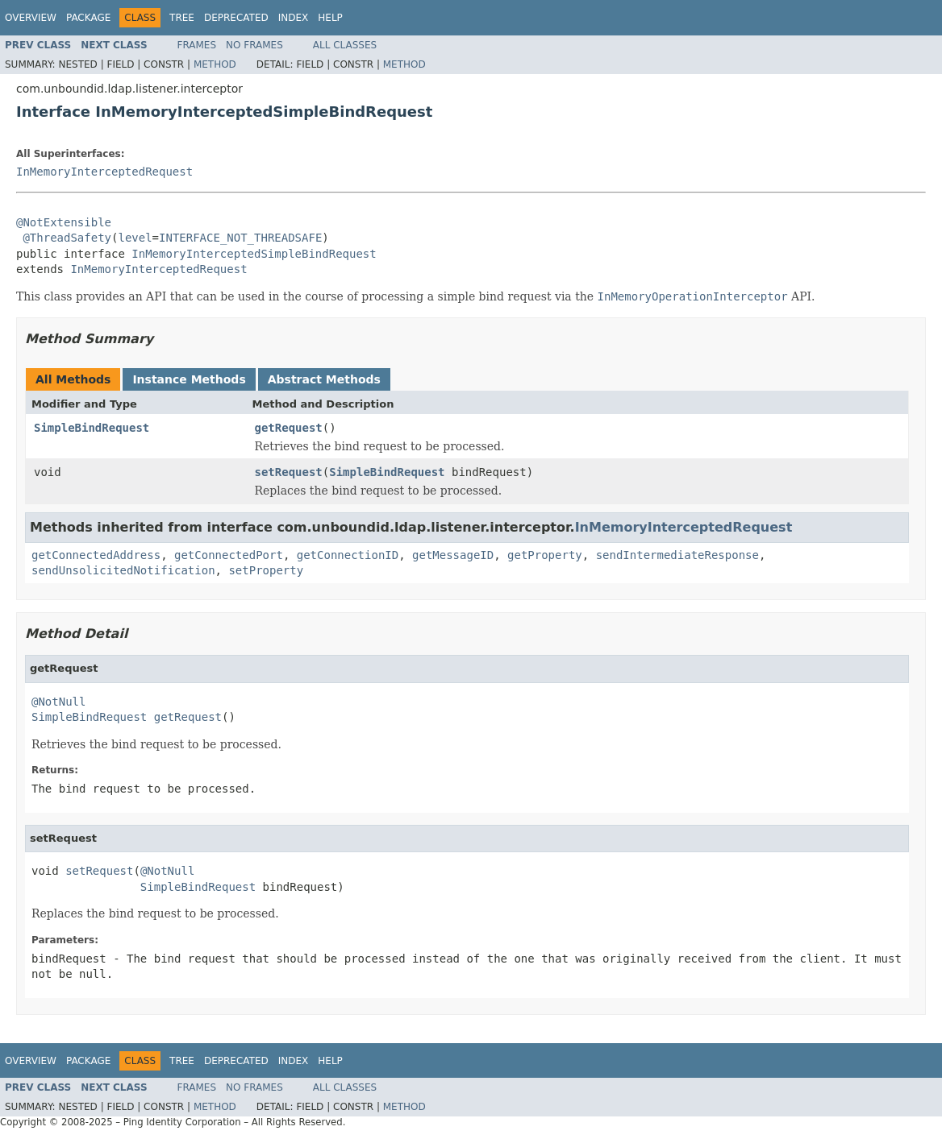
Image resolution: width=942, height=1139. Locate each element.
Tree (181, 17)
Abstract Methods (324, 379)
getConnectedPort (228, 555)
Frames (197, 45)
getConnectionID (347, 555)
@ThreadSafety (67, 237)
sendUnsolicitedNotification (123, 570)
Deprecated (236, 17)
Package (88, 17)
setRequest (289, 472)
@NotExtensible (63, 222)
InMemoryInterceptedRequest (104, 171)
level (135, 237)
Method (215, 64)
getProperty (544, 555)
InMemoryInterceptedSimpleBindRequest (253, 253)
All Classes (345, 45)
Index (293, 17)
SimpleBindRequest (91, 427)
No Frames (254, 45)
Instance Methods (188, 379)
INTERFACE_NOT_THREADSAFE (240, 237)
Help (330, 17)
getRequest (289, 427)
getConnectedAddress (95, 555)
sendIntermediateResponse (677, 555)
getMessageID (453, 555)
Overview (30, 17)
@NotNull (58, 701)
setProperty (265, 570)
